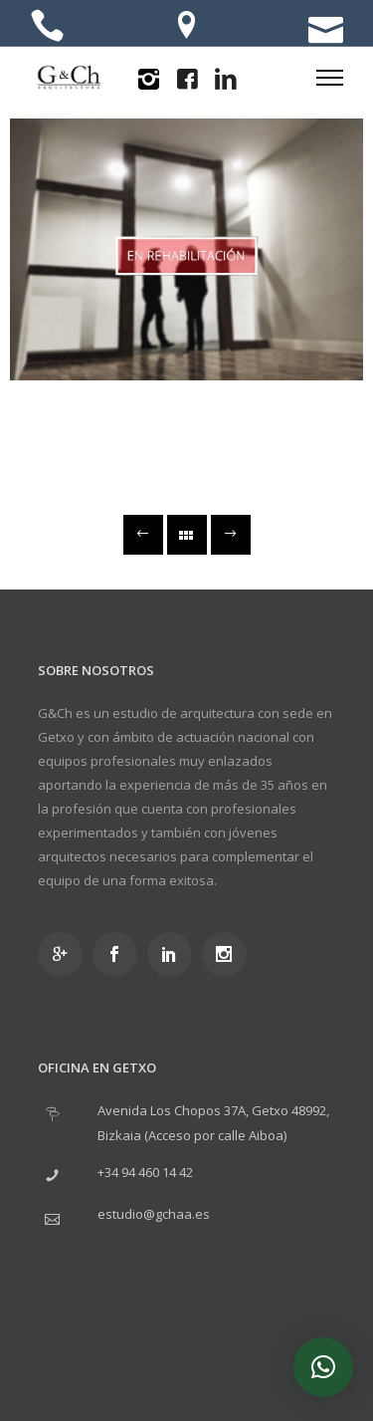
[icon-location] (186, 27)
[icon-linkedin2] (226, 80)
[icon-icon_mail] (325, 27)
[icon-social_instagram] (229, 954)
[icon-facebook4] (187, 80)
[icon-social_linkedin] (174, 954)
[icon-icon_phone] (47, 27)
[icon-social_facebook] (120, 954)
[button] (323, 1367)
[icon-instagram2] (148, 80)
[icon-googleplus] (65, 954)
